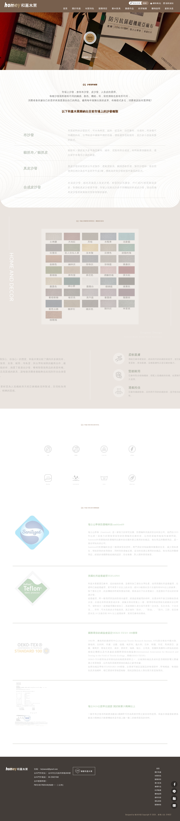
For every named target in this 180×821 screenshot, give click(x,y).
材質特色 (89, 8)
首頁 (65, 8)
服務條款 (158, 804)
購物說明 (155, 8)
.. (156, 814)
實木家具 (116, 8)
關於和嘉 (76, 8)
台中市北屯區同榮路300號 (59, 773)
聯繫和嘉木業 (83, 771)
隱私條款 (158, 801)
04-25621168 (53, 777)
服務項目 (103, 8)
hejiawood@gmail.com (49, 769)
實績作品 (129, 8)
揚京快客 (138, 814)
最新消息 (169, 8)
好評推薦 (142, 8)
